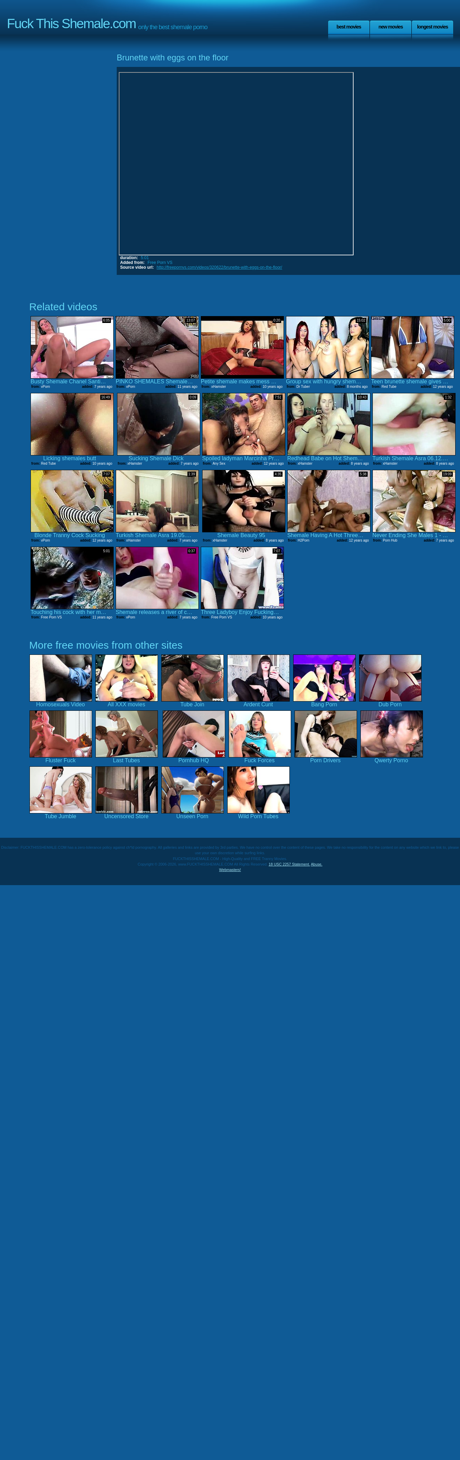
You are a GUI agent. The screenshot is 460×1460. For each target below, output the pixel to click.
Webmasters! (230, 870)
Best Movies (348, 27)
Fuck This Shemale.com (71, 23)
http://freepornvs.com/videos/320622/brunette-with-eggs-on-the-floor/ (219, 267)
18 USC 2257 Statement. (289, 864)
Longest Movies (432, 27)
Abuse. (316, 864)
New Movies (390, 27)
